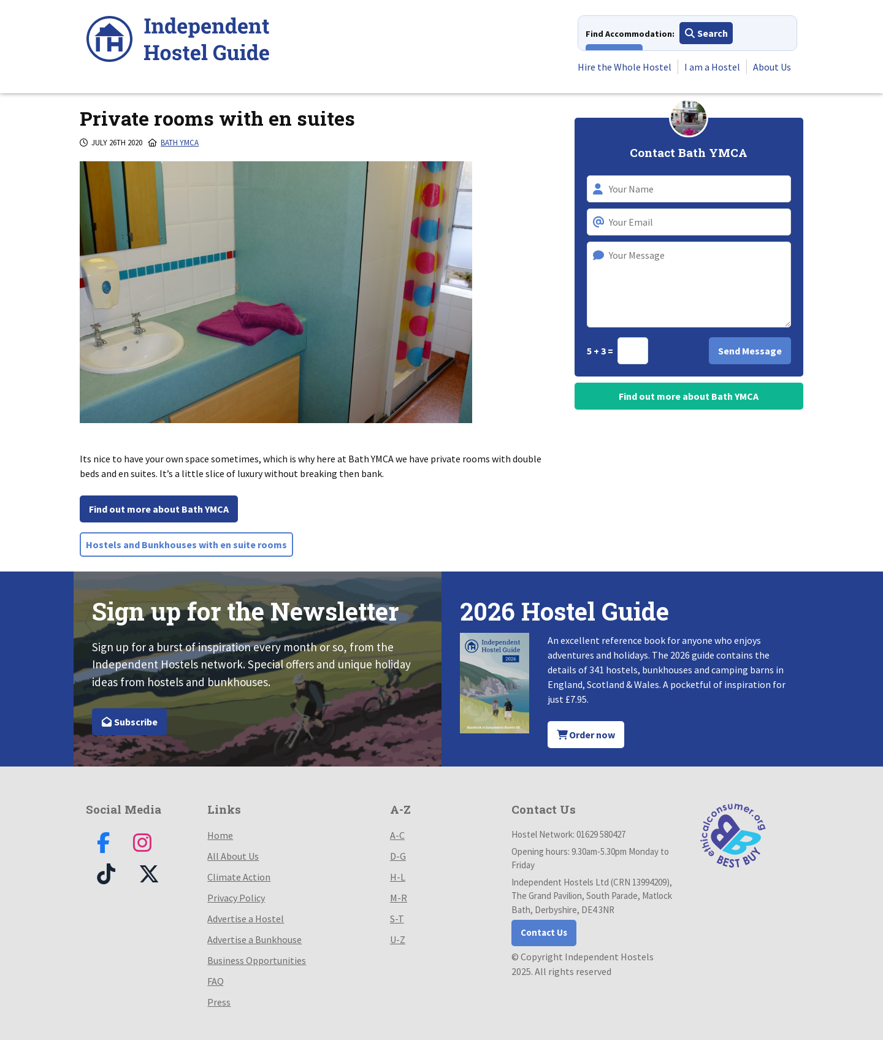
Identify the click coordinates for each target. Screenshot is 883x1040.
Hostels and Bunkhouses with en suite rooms (186, 544)
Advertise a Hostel (245, 918)
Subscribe (129, 722)
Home (220, 835)
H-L (397, 877)
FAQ (215, 981)
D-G (398, 856)
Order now (586, 734)
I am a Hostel (712, 67)
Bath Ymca (180, 142)
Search (706, 33)
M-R (398, 898)
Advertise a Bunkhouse (254, 939)
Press (219, 1002)
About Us (772, 67)
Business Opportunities (256, 960)
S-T (397, 918)
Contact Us (544, 932)
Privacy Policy (236, 898)
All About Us (233, 856)
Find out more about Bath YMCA (159, 509)
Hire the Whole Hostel (624, 67)
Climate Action (238, 877)
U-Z (397, 939)
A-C (397, 835)
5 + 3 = (601, 351)
